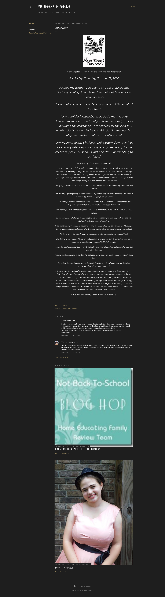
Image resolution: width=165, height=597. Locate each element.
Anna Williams (89, 590)
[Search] (132, 7)
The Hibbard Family (54, 7)
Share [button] (31, 24)
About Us (48, 13)
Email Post (63, 305)
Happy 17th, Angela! (64, 567)
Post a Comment (61, 358)
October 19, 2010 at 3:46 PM (70, 335)
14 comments (64, 453)
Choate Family (67, 342)
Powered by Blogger (82, 586)
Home (40, 13)
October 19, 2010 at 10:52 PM (70, 353)
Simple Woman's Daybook (40, 33)
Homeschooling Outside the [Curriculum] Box (77, 449)
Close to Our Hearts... (65, 13)
